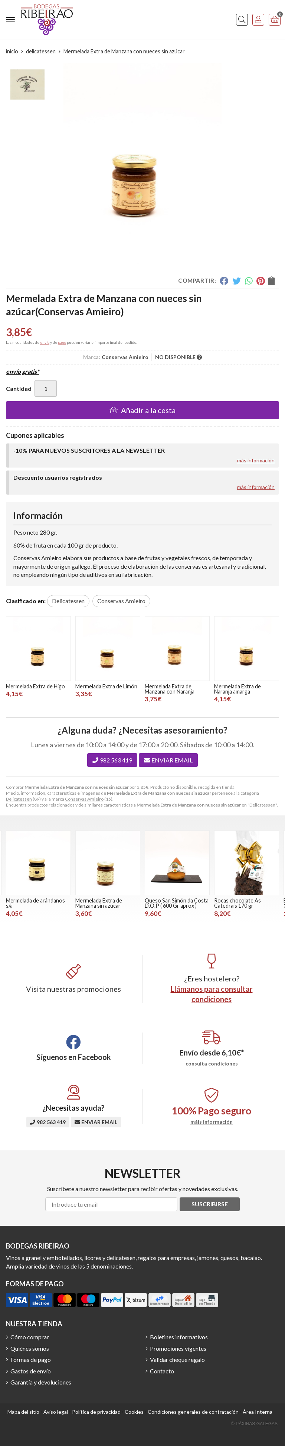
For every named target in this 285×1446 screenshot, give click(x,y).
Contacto (162, 1370)
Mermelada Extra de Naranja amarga (237, 689)
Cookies (134, 1412)
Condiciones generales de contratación (193, 1412)
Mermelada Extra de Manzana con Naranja (169, 689)
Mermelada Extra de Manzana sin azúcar (98, 903)
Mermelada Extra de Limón (106, 686)
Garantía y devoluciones (40, 1382)
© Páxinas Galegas (254, 1423)
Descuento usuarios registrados (57, 477)
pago (62, 342)
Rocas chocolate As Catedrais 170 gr (237, 903)
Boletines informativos (179, 1336)
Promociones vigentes (178, 1348)
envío (44, 342)
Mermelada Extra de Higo (35, 686)
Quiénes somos (29, 1348)
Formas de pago (30, 1359)
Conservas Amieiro (84, 799)
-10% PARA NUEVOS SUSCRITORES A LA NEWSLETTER (89, 450)
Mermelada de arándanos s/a (35, 903)
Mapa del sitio (23, 1412)
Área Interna (257, 1412)
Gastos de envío (30, 1370)
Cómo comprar (29, 1336)
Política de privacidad (96, 1412)
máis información (211, 1122)
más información (256, 460)
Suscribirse (209, 1203)
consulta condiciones (212, 1064)
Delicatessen (19, 799)
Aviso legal (55, 1412)
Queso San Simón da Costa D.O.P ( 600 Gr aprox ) (177, 903)
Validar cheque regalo (177, 1359)
